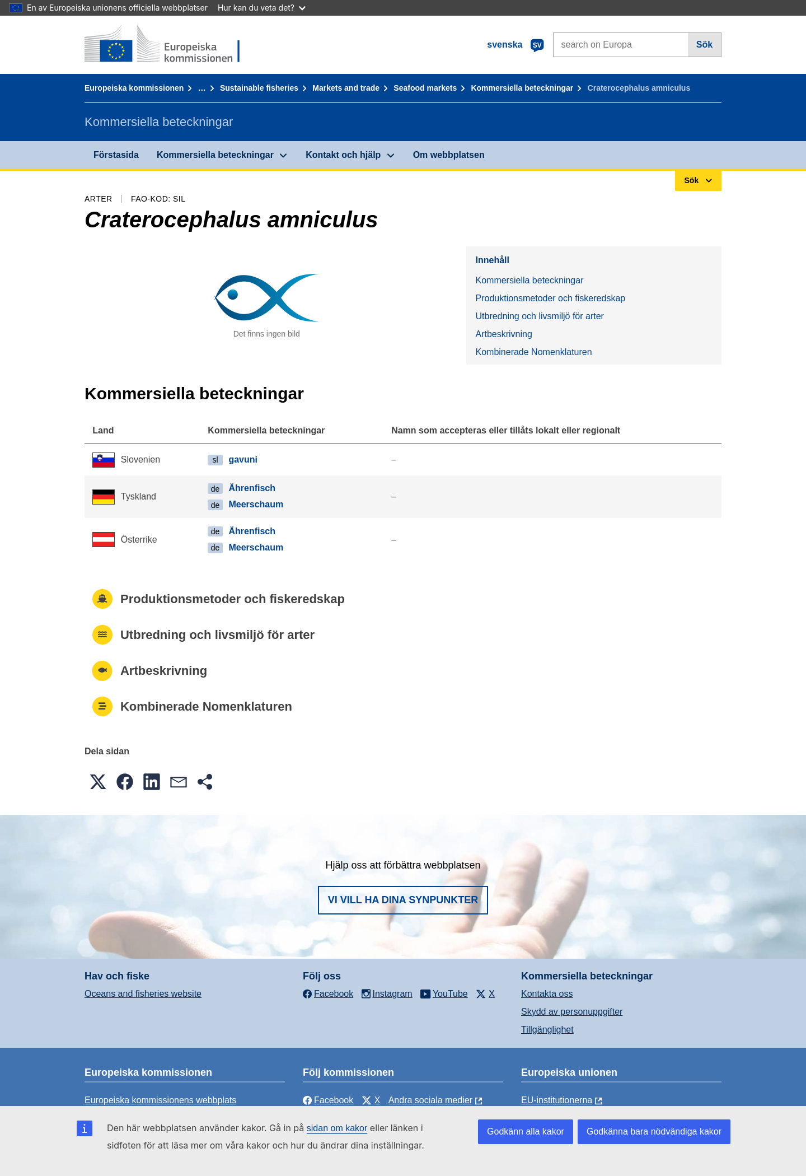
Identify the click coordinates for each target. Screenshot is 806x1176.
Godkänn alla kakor (525, 1131)
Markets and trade (345, 87)
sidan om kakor (337, 1128)
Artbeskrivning (503, 334)
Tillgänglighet (547, 1029)
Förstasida (116, 155)
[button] (98, 782)
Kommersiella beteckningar (522, 87)
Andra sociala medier (430, 1100)
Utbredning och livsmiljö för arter (539, 316)
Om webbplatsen (449, 155)
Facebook (328, 1100)
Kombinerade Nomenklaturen (533, 352)
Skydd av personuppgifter (571, 1011)
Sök (704, 44)
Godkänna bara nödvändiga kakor (654, 1131)
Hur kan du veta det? (262, 7)
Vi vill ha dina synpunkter (403, 900)
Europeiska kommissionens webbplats (160, 1100)
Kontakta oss (547, 993)
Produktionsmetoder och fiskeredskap (550, 298)
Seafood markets (425, 87)
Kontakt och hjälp (343, 155)
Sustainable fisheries (259, 87)
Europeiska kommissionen (134, 87)
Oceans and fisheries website (143, 993)
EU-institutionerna (556, 1100)
